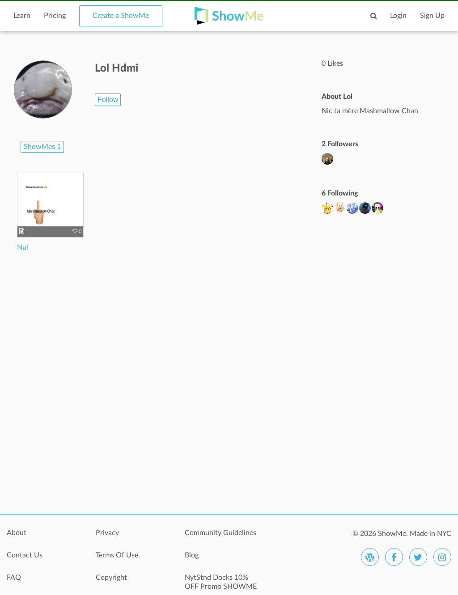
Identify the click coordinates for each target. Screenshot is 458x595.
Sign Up (432, 15)
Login (398, 15)
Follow (108, 99)
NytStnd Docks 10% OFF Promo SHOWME (221, 582)
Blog (192, 555)
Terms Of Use (117, 555)
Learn (21, 15)
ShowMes (42, 146)
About (16, 532)
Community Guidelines (220, 532)
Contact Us (24, 555)
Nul (22, 247)
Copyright (111, 577)
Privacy (107, 532)
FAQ (14, 577)
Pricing (55, 15)
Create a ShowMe (121, 15)
